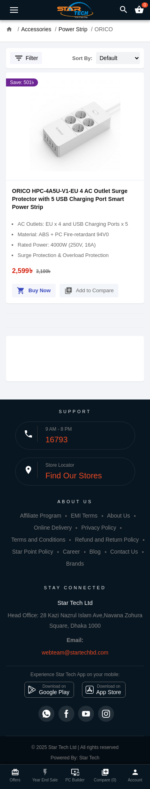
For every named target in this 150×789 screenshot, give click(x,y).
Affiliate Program (40, 515)
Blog (95, 551)
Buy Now (34, 289)
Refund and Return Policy (107, 539)
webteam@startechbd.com (75, 652)
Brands (75, 563)
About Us (118, 515)
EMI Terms (84, 515)
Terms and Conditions (38, 539)
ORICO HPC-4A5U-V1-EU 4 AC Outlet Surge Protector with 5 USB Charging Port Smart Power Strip (70, 199)
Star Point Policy (32, 551)
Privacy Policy (98, 527)
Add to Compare (89, 289)
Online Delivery (53, 527)
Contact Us (124, 551)
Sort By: (82, 58)
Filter (26, 58)
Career (71, 551)
